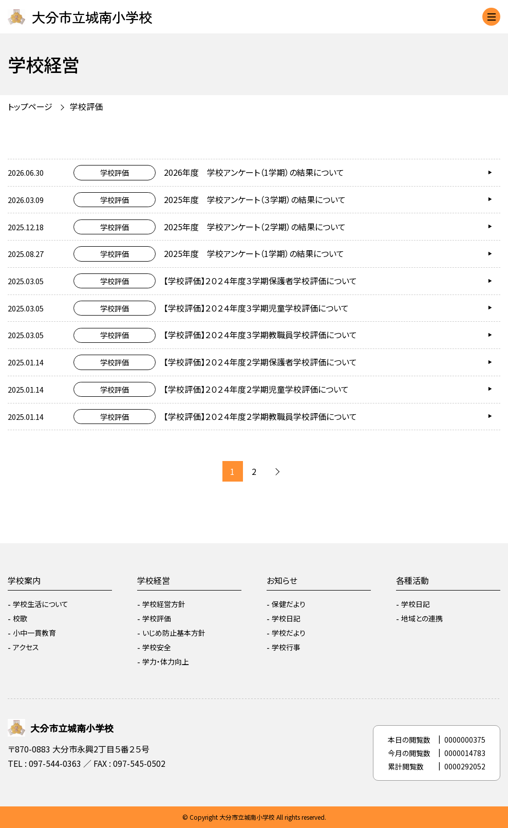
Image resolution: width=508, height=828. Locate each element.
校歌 (20, 618)
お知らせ (282, 580)
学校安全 (156, 647)
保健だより (289, 604)
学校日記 (286, 618)
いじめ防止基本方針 (173, 633)
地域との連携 (422, 618)
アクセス (26, 647)
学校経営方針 (163, 604)
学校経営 (153, 580)
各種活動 (412, 580)
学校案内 (24, 580)
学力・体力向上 (165, 661)
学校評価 (86, 106)
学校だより (289, 633)
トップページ (30, 106)
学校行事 (286, 647)
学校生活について (40, 604)
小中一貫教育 (34, 633)
